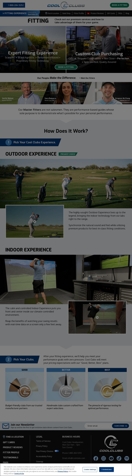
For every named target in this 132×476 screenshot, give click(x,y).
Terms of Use (19, 473)
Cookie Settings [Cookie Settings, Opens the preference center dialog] (90, 469)
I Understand (107, 469)
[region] (66, 469)
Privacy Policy (63, 471)
